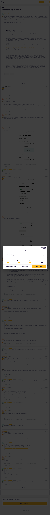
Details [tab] (25, 250)
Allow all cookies (39, 266)
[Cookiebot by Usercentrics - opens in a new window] (42, 248)
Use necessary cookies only (11, 266)
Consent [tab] (10, 250)
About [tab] (40, 250)
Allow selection (25, 266)
